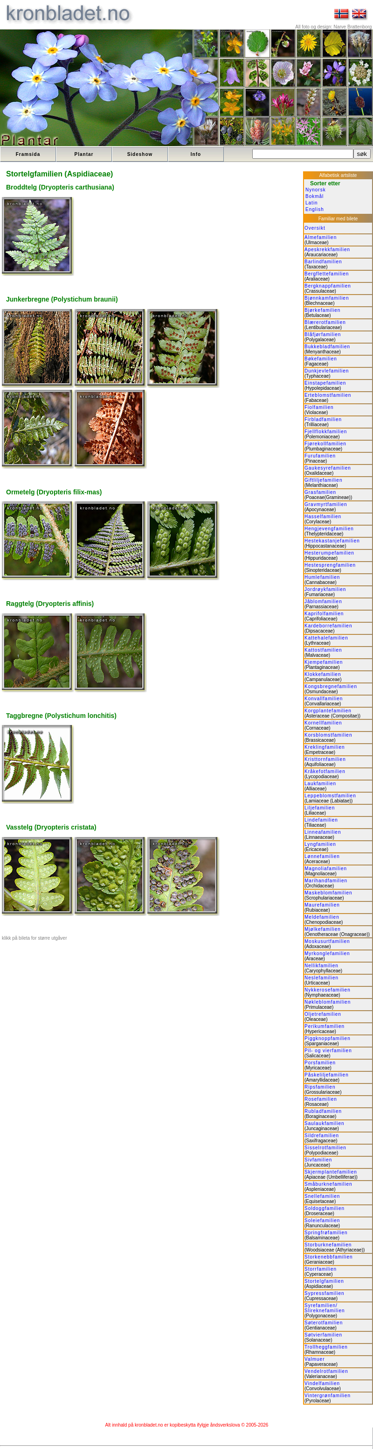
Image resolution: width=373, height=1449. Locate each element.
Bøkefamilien (320, 358)
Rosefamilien (320, 1099)
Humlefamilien (322, 577)
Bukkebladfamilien (327, 346)
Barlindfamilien (323, 261)
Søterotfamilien (323, 1322)
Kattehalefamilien (326, 637)
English (314, 209)
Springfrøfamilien (326, 1232)
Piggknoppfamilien (327, 1038)
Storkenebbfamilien (328, 1256)
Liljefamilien (319, 807)
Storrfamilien (320, 1269)
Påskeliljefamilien (326, 1074)
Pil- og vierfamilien (328, 1050)
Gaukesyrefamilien (327, 468)
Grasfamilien (320, 492)
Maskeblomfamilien (328, 892)
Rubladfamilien (323, 1111)
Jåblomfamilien (323, 601)
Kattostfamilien (323, 650)
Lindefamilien (321, 820)
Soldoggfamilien (324, 1208)
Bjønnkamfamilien (326, 298)
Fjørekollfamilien (325, 443)
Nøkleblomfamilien (327, 1002)
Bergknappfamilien (327, 285)
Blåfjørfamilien (322, 334)
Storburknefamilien (328, 1244)
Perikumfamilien (324, 1026)
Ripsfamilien (319, 1087)
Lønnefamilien (322, 856)
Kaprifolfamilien (324, 613)
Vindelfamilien (322, 1383)
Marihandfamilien (325, 880)
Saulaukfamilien (324, 1123)
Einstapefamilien (325, 383)
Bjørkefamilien (322, 310)
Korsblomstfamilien (328, 735)
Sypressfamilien (324, 1293)
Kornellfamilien (323, 722)
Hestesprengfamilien (330, 565)
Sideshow (140, 154)
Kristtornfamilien (325, 759)
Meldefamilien (321, 917)
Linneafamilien (322, 832)
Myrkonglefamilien (327, 953)
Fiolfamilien (319, 407)
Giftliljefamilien (323, 480)
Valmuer (314, 1359)
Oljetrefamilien (322, 1014)
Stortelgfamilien (324, 1281)
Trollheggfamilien (326, 1347)
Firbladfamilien (323, 419)
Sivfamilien (318, 1159)
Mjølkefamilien (322, 929)
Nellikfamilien (321, 965)
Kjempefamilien (323, 662)
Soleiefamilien (322, 1220)
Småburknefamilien (328, 1184)
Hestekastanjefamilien (332, 540)
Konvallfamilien (323, 698)
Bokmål (314, 196)
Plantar (84, 154)
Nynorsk (315, 189)
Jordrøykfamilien (325, 589)
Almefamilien (320, 237)
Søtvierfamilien (323, 1334)
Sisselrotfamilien (325, 1147)
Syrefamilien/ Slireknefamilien (324, 1308)
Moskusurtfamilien (327, 941)
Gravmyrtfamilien (325, 504)
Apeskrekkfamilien (327, 249)
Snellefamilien (322, 1196)
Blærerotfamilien (325, 322)
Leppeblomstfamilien (330, 795)
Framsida (28, 154)
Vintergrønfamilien (327, 1395)
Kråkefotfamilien (324, 771)
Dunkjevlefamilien (326, 370)
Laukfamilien (320, 783)
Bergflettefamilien (326, 273)
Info (196, 154)
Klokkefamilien (322, 674)
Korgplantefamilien (328, 710)
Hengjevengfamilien (329, 528)
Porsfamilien (320, 1062)
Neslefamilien (321, 977)
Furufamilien (320, 455)
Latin (311, 202)
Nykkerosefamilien (327, 989)
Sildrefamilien (321, 1135)
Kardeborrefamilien (328, 625)
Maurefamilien (322, 904)
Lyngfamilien (320, 844)
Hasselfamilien (322, 516)
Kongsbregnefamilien (330, 686)
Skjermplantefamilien (330, 1172)
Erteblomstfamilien (327, 395)
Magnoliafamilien (325, 868)
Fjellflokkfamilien (325, 431)
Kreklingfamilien (324, 747)
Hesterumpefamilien (329, 553)
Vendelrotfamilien (326, 1371)
